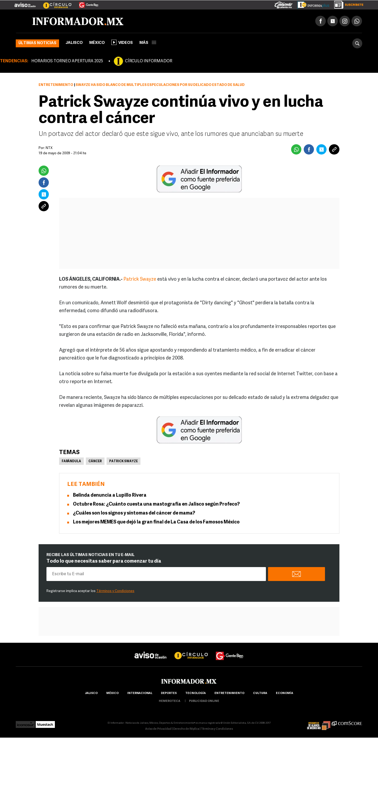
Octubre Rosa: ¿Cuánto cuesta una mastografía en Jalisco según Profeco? (156, 504)
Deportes (169, 693)
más (147, 43)
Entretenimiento (56, 85)
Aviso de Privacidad (158, 729)
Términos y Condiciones (115, 591)
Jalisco (74, 43)
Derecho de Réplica (186, 729)
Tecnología (195, 693)
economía (284, 693)
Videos (122, 42)
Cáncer (95, 461)
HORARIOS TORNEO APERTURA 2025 (67, 61)
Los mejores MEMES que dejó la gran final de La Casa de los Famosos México (156, 522)
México (97, 43)
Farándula (71, 461)
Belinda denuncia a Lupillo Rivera (109, 495)
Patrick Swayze (139, 279)
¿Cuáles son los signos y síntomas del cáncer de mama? (134, 513)
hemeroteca (169, 701)
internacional (139, 693)
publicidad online (204, 701)
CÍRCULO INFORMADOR (148, 61)
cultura (260, 693)
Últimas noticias (37, 43)
